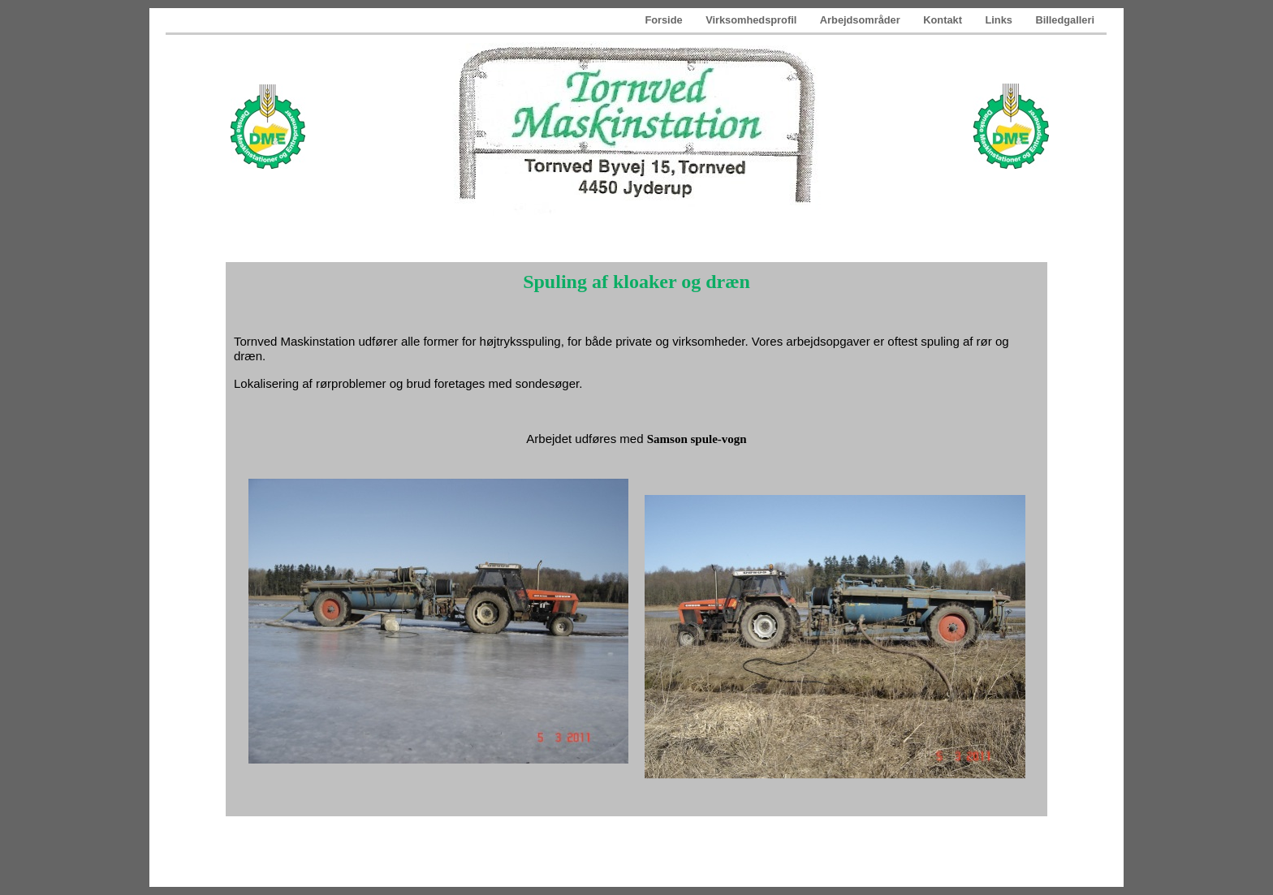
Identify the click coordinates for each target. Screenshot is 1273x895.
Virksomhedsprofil (753, 20)
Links (1000, 20)
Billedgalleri (1064, 20)
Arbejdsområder (861, 20)
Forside (665, 20)
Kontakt (943, 20)
